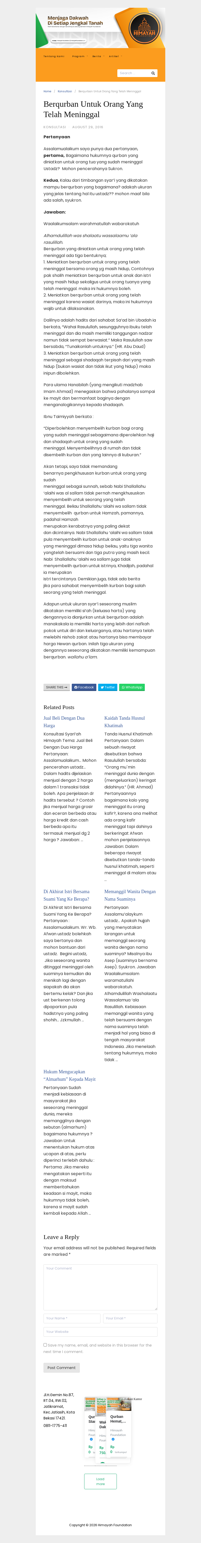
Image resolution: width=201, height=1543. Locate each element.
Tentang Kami (54, 56)
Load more (100, 1481)
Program (80, 56)
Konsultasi (65, 91)
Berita (98, 56)
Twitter (108, 687)
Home (47, 91)
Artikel (115, 56)
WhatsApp (132, 687)
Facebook (84, 687)
